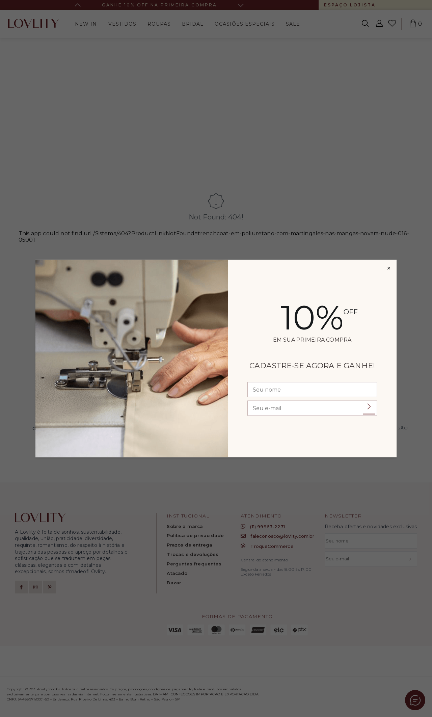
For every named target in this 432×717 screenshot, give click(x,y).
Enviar (369, 407)
